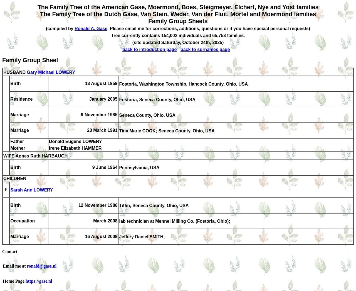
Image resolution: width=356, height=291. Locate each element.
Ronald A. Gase (91, 28)
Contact (9, 251)
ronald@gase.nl (42, 266)
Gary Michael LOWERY (51, 72)
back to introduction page (149, 49)
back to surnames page (205, 49)
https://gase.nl (39, 281)
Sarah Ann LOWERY (31, 190)
